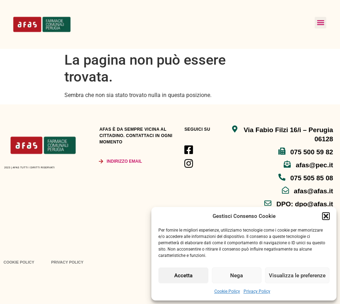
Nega (236, 275)
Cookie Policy (227, 291)
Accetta (183, 275)
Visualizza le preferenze (297, 275)
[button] (325, 216)
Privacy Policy (257, 291)
